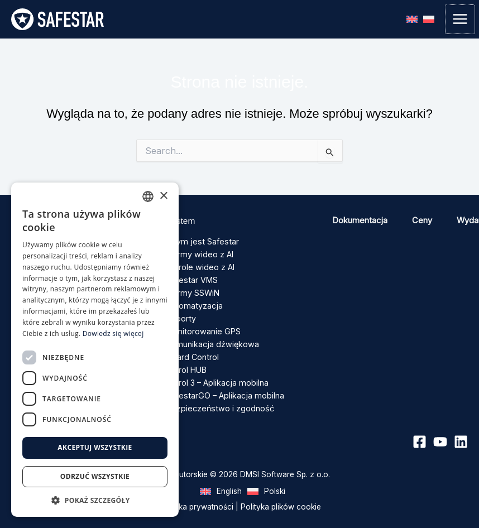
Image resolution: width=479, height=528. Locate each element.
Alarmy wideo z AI (198, 253)
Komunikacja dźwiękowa (210, 339)
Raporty (180, 314)
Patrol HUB (186, 363)
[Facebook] (420, 434)
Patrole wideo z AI (199, 266)
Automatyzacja (193, 302)
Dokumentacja (359, 220)
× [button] (163, 196)
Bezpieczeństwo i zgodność (217, 400)
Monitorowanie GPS (202, 327)
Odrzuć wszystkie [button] (95, 476)
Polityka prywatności (196, 499)
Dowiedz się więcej (113, 333)
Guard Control (191, 351)
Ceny (422, 220)
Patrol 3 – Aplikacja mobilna (215, 376)
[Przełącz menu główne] (460, 19)
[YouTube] (440, 434)
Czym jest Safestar (200, 241)
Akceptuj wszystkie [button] (95, 447)
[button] (94, 500)
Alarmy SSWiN (192, 290)
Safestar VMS (190, 277)
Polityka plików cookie (281, 499)
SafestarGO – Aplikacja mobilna (222, 387)
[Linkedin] (461, 434)
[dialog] (95, 350)
